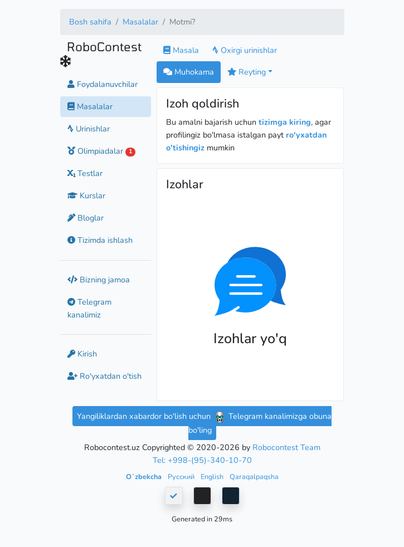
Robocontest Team (286, 447)
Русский (182, 476)
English (213, 476)
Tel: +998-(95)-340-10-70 (202, 460)
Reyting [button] (246, 71)
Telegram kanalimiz (89, 308)
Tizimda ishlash (100, 240)
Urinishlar (88, 128)
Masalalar (140, 21)
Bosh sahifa (90, 21)
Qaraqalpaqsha (254, 476)
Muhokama (188, 71)
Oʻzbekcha (144, 476)
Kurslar (86, 195)
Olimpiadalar (101, 151)
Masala (181, 50)
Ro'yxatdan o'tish (104, 376)
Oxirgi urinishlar (244, 50)
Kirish (82, 353)
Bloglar (85, 217)
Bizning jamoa (98, 279)
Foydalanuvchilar (102, 84)
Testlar (85, 173)
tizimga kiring (285, 122)
